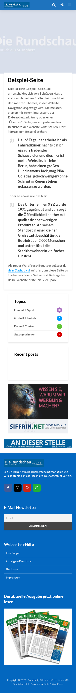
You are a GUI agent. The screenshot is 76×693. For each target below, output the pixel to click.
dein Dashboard (19, 270)
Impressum (13, 577)
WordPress (57, 683)
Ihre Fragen (13, 553)
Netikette (12, 569)
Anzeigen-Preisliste (18, 561)
